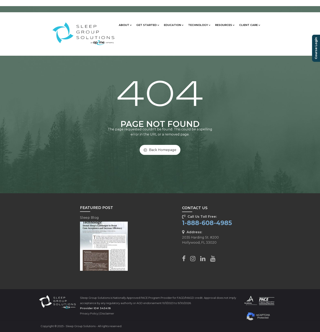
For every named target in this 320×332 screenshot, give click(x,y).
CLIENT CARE (249, 25)
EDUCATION (173, 25)
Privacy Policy (89, 313)
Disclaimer (107, 313)
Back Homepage (160, 150)
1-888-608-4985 (207, 223)
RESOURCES (224, 25)
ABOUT (125, 25)
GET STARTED (147, 25)
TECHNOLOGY (199, 25)
